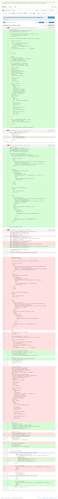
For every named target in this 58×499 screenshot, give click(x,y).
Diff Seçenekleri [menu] (51, 25)
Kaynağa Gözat (51, 17)
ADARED (28, 3)
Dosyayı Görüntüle (51, 27)
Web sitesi (51, 497)
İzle (37, 10)
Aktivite (44, 13)
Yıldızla (44, 10)
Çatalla (51, 10)
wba (13, 10)
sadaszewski (8, 10)
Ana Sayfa (10, 6)
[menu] (39, 498)
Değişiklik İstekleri (21, 13)
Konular (11, 13)
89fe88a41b (41, 22)
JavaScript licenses (45, 497)
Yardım (15, 6)
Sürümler (31, 13)
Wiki (38, 13)
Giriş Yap (54, 6)
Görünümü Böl (44, 25)
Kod (5, 13)
